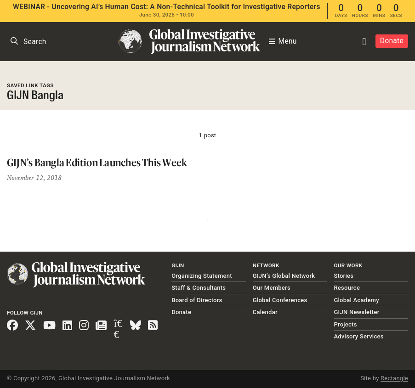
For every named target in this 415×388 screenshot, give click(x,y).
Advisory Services (358, 336)
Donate (392, 41)
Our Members (271, 287)
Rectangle (394, 378)
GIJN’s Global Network (284, 275)
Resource (347, 287)
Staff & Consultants (198, 287)
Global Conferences (280, 300)
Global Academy (356, 300)
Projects (345, 324)
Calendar (265, 312)
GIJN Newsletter (356, 312)
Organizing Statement (201, 275)
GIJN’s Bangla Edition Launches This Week (97, 162)
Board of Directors (196, 300)
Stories (343, 275)
